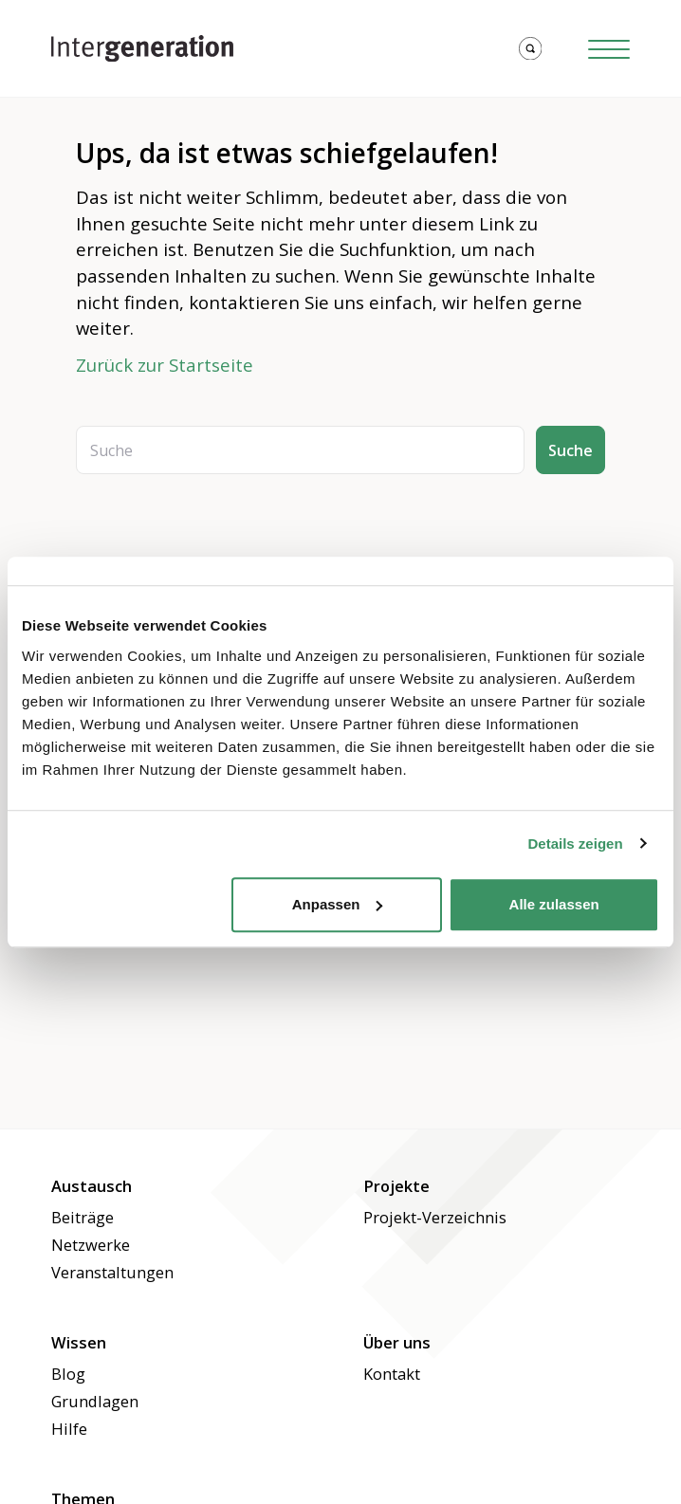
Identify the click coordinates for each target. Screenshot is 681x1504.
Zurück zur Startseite (164, 364)
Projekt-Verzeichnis (434, 1217)
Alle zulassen (554, 904)
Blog (68, 1374)
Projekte (396, 1186)
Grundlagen (94, 1401)
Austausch (91, 1186)
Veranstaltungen (112, 1272)
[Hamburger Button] (609, 48)
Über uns (397, 1342)
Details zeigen (575, 843)
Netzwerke (90, 1245)
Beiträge (82, 1217)
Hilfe (69, 1429)
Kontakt (391, 1374)
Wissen (78, 1342)
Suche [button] (570, 450)
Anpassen (337, 904)
